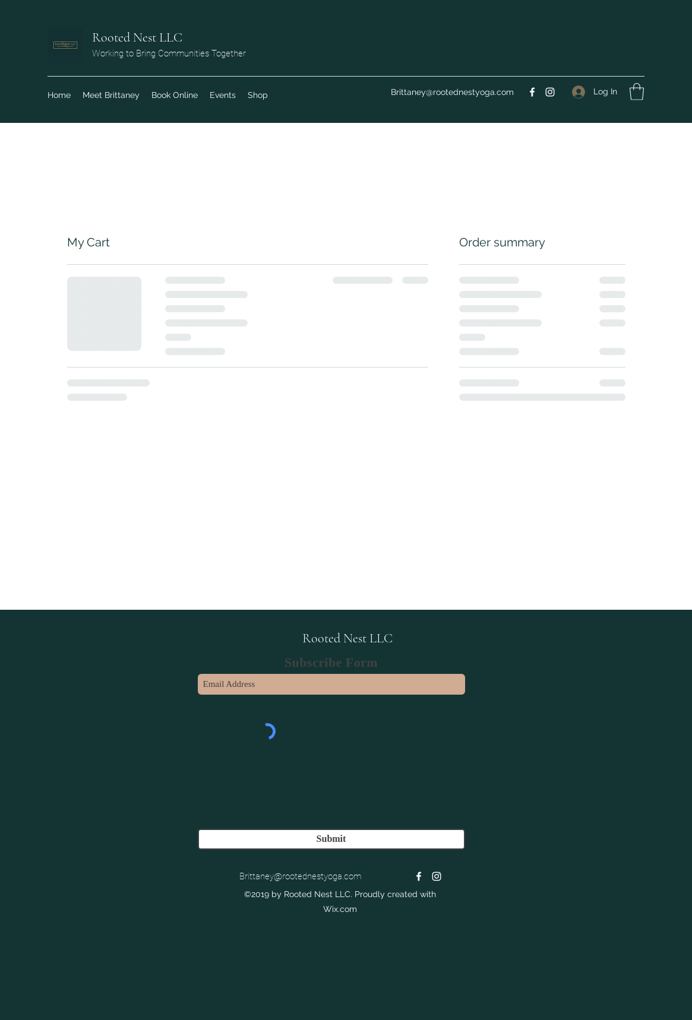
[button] (637, 91)
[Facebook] (532, 92)
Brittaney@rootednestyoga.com (452, 92)
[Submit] (331, 839)
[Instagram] (550, 92)
